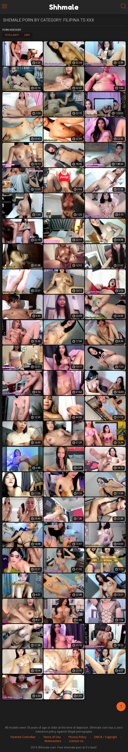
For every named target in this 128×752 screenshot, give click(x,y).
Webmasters (52, 741)
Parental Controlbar (23, 737)
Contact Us (76, 741)
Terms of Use (52, 737)
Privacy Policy (77, 737)
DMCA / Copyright (105, 737)
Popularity (12, 35)
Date (27, 35)
